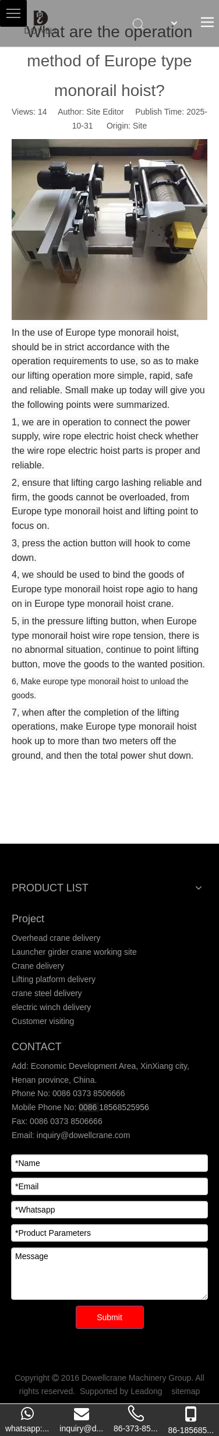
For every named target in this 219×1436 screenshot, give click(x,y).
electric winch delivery (51, 1007)
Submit (109, 1317)
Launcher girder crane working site (74, 952)
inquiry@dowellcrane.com (82, 1135)
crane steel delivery (47, 993)
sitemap (185, 1391)
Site (140, 125)
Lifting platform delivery (54, 979)
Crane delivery (38, 966)
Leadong (146, 1391)
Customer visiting (43, 1021)
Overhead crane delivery (56, 938)
